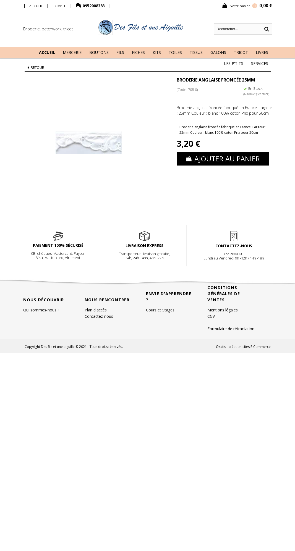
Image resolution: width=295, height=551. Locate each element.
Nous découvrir (43, 299)
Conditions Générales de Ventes (223, 293)
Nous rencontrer (107, 299)
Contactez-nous (99, 316)
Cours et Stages (160, 310)
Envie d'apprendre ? (168, 296)
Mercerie (72, 52)
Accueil (47, 52)
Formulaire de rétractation (230, 328)
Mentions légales (222, 310)
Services (259, 63)
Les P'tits (233, 63)
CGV (211, 316)
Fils (120, 52)
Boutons (99, 52)
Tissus (196, 52)
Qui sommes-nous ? (41, 310)
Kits (157, 52)
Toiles (175, 52)
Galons (218, 52)
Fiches (138, 52)
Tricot (241, 52)
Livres (262, 52)
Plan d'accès (96, 310)
